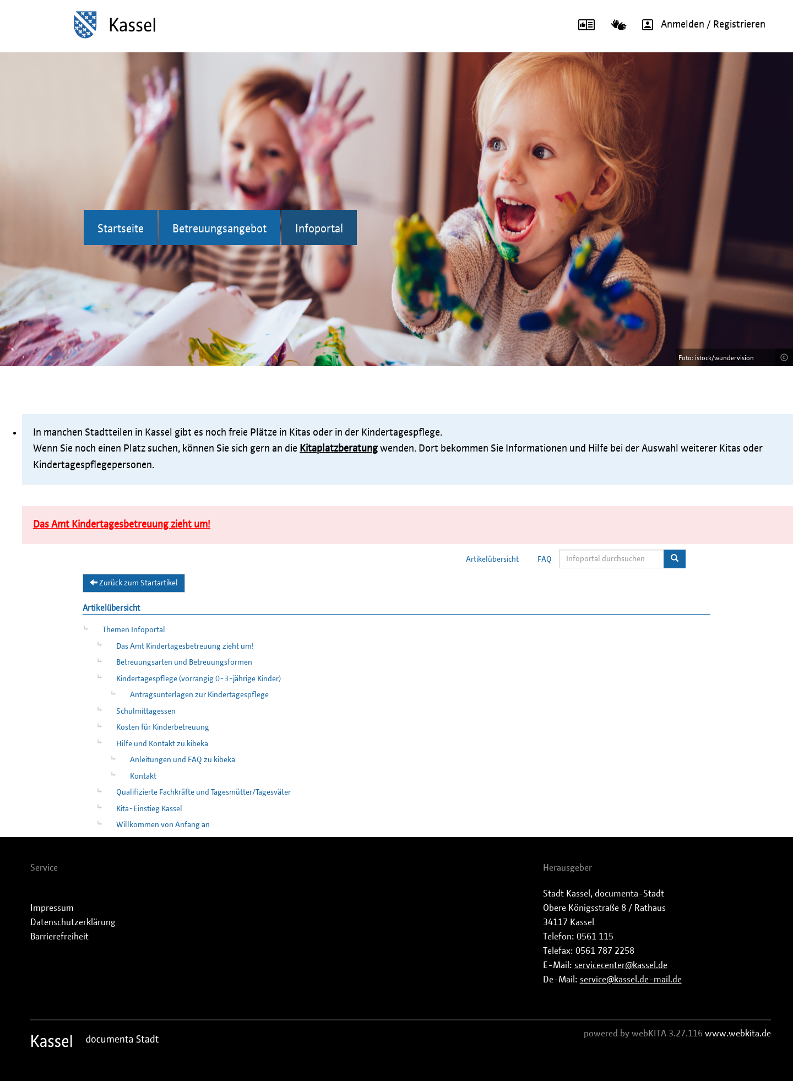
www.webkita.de (738, 1033)
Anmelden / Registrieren (699, 25)
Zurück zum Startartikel (134, 582)
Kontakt (143, 776)
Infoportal (319, 229)
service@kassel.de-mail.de (631, 979)
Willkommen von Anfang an (163, 825)
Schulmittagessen (146, 711)
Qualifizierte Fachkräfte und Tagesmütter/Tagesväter (203, 792)
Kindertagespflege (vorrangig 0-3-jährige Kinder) (198, 679)
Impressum (52, 908)
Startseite (120, 229)
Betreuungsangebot (219, 229)
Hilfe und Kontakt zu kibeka (162, 744)
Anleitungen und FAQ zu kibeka (182, 760)
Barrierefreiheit (59, 936)
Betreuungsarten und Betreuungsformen (184, 662)
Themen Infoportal (133, 630)
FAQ (544, 559)
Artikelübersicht (492, 559)
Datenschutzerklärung (73, 922)
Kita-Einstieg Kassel (149, 809)
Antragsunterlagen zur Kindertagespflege (199, 695)
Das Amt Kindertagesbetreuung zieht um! (185, 646)
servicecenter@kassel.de (620, 965)
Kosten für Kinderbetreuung (162, 727)
